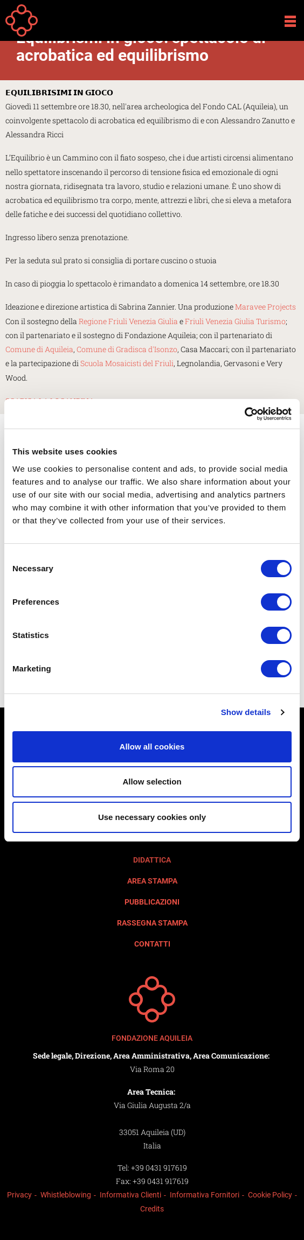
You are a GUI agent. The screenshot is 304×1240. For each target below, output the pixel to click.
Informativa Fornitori (204, 1194)
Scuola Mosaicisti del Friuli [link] (127, 363)
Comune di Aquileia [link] (39, 349)
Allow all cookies (152, 746)
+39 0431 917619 (159, 1167)
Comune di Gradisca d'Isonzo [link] (127, 349)
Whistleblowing (65, 1194)
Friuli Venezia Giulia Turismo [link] (235, 321)
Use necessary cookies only (152, 817)
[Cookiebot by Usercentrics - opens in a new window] (244, 414)
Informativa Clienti (130, 1194)
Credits (152, 1208)
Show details (246, 712)
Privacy (19, 1194)
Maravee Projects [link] (265, 307)
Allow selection (151, 781)
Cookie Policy (270, 1194)
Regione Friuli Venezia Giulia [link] (128, 321)
